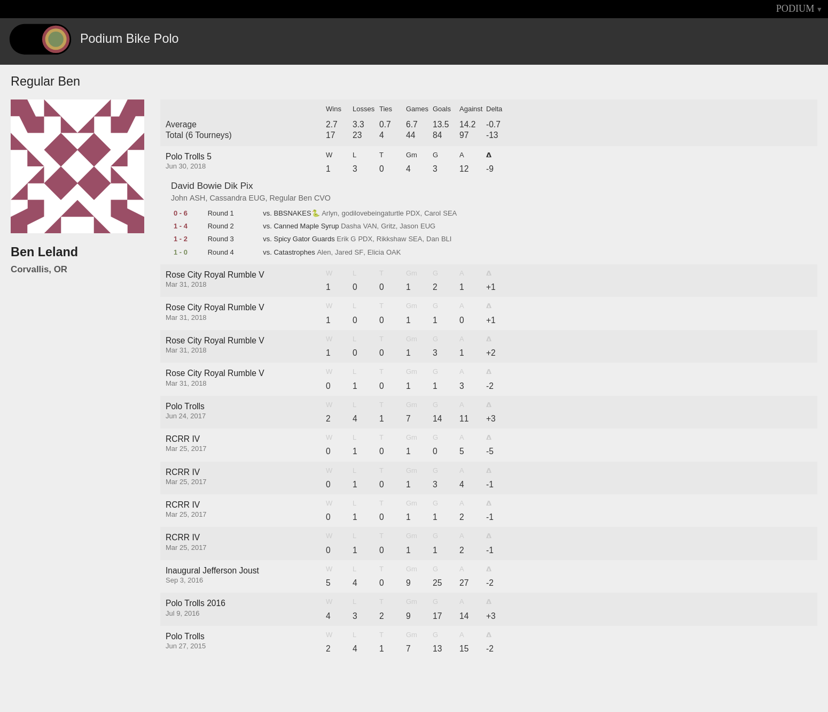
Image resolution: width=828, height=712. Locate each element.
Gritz (388, 226)
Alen (324, 252)
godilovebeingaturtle (372, 213)
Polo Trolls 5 (189, 156)
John (179, 198)
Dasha (351, 226)
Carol (432, 213)
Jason (409, 226)
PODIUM (795, 8)
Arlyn (330, 213)
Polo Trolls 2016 (195, 603)
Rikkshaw (392, 239)
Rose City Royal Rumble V (215, 274)
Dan (432, 239)
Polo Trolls (185, 406)
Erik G (346, 239)
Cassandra (227, 198)
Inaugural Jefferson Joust (212, 570)
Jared (344, 252)
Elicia (376, 252)
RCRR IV (183, 438)
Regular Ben (291, 198)
